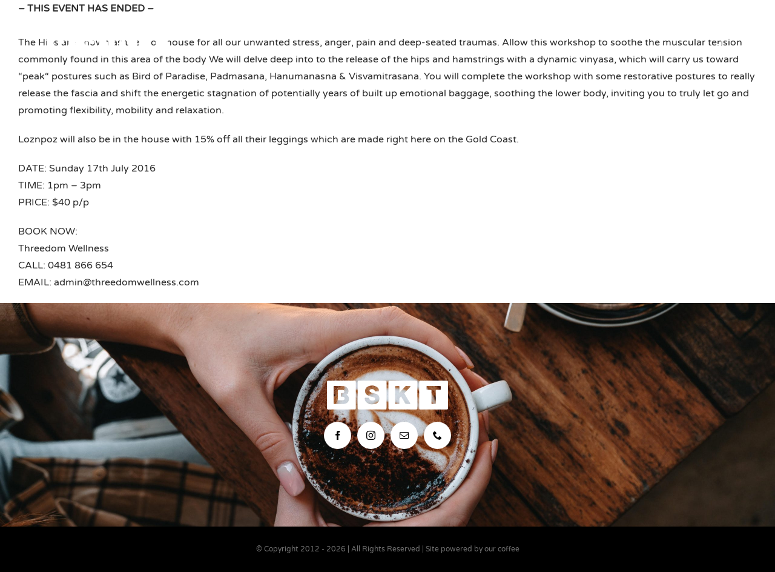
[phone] (437, 435)
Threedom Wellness (63, 248)
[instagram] (370, 435)
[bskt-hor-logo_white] (107, 29)
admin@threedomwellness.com (126, 282)
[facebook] (337, 435)
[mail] (404, 435)
